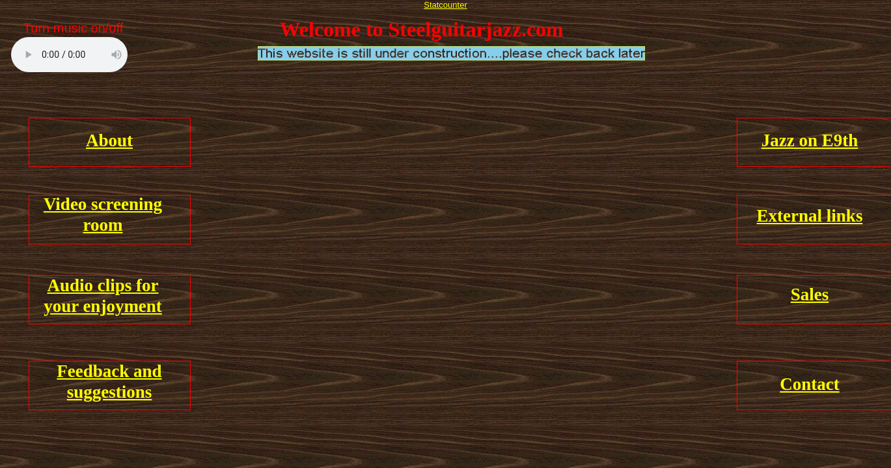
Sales (810, 294)
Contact (809, 384)
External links (810, 216)
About (109, 140)
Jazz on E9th (809, 140)
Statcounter (445, 5)
